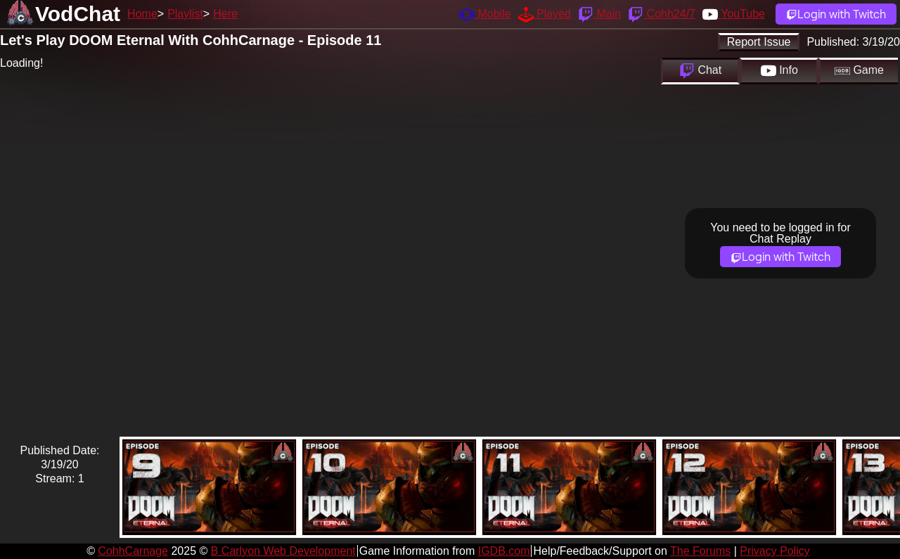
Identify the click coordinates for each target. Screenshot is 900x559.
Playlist (185, 14)
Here (225, 14)
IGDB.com (504, 551)
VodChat (77, 13)
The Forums (700, 551)
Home (142, 14)
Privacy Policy (775, 551)
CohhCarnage (133, 551)
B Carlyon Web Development (283, 551)
